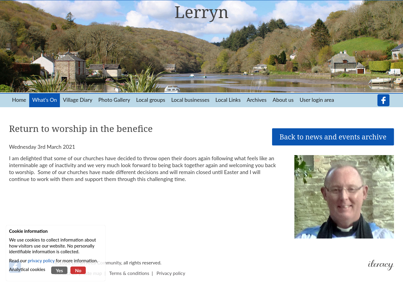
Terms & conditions (129, 273)
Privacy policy (171, 273)
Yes (59, 270)
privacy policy (41, 260)
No (78, 270)
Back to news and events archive (333, 137)
